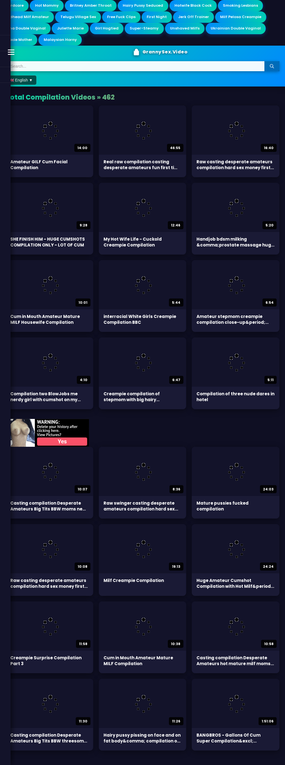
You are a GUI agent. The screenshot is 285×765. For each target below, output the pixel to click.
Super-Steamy (213, 31)
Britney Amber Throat (99, 6)
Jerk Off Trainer (260, 18)
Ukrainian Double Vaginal (32, 43)
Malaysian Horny (131, 43)
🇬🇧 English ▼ (21, 85)
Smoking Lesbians (24, 18)
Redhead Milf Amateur (79, 18)
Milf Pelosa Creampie (28, 31)
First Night (219, 18)
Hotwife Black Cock (209, 6)
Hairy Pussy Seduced (155, 6)
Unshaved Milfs (257, 31)
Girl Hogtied (172, 31)
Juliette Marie (133, 31)
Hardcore (16, 6)
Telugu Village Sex (133, 18)
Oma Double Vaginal (84, 31)
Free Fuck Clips (181, 18)
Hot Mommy (51, 6)
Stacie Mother (85, 43)
